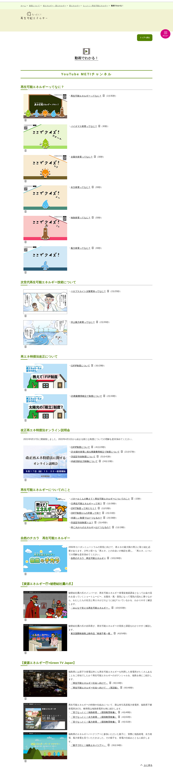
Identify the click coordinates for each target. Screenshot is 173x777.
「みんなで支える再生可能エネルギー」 (90, 608)
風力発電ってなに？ (80, 248)
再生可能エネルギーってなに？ (86, 96)
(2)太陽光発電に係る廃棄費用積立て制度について (95, 452)
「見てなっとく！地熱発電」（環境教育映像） (94, 712)
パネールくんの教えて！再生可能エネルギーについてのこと (100, 499)
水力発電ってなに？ (80, 187)
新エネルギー (74, 6)
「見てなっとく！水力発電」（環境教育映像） (94, 717)
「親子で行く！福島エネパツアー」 (88, 745)
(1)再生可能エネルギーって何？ (86, 503)
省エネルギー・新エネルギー (54, 6)
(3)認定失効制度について (83, 456)
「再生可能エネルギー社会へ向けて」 (89, 683)
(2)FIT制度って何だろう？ (84, 508)
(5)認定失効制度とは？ (82, 522)
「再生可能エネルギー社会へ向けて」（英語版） (95, 688)
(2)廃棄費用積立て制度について (86, 396)
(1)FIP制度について (80, 365)
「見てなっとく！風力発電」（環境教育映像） (94, 722)
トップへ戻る (145, 38)
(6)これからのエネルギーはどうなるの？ (91, 527)
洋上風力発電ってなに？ (83, 322)
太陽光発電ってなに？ (82, 157)
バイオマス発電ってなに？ (84, 126)
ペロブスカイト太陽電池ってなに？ (88, 291)
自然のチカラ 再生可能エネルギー (88, 558)
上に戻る (148, 765)
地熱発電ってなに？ (80, 218)
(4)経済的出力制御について (84, 461)
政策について (34, 6)
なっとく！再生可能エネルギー (95, 6)
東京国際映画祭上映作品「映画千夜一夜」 (91, 633)
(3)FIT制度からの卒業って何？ (86, 513)
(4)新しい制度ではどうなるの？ (86, 518)
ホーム (23, 6)
